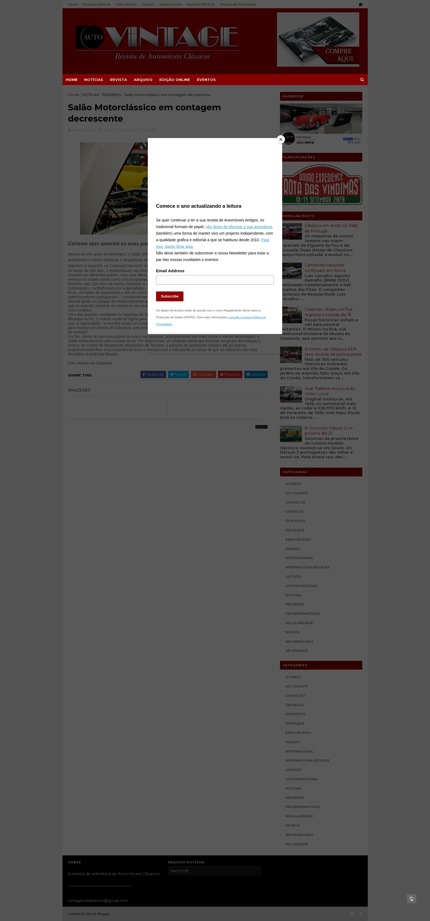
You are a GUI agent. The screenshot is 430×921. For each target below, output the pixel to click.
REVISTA (118, 79)
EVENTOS (206, 79)
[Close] (281, 139)
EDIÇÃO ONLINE (174, 79)
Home (72, 79)
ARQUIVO (143, 79)
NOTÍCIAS (93, 79)
